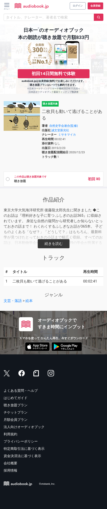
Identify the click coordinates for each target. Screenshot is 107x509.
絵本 (29, 301)
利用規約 (10, 434)
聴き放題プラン (15, 405)
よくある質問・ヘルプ (21, 391)
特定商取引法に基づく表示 (24, 449)
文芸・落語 (13, 301)
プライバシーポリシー (21, 441)
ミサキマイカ (67, 134)
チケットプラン (15, 412)
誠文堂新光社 (60, 130)
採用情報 (10, 470)
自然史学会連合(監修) (63, 125)
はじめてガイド (15, 398)
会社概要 (10, 463)
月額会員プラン (15, 420)
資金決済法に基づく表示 (22, 456)
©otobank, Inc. (47, 484)
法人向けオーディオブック (24, 427)
